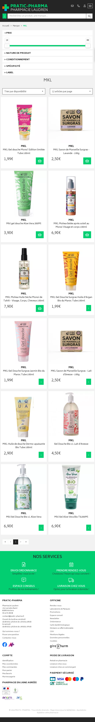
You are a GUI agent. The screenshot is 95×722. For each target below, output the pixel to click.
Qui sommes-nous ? (11, 631)
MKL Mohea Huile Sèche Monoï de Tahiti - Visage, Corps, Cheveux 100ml (23, 299)
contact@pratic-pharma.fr (13, 616)
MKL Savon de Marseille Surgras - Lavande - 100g (71, 151)
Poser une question (10, 635)
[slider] (7, 46)
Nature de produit (18, 53)
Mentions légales (57, 635)
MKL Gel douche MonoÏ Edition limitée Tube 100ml (24, 151)
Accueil (5, 26)
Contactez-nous (9, 638)
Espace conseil (56, 615)
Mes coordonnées (10, 664)
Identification (7, 661)
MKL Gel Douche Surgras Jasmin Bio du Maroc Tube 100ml (24, 372)
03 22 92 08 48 (7, 613)
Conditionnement (18, 60)
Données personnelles (59, 638)
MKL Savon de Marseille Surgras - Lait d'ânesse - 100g (71, 372)
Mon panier (7, 670)
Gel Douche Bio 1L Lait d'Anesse (71, 444)
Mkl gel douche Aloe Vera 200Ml (23, 224)
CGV (52, 631)
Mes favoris (7, 674)
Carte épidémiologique (60, 625)
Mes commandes (9, 667)
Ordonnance (55, 622)
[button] (23, 91)
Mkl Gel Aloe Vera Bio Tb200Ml (71, 517)
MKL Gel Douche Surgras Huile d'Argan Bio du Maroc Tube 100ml (71, 299)
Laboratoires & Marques (60, 609)
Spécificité (13, 66)
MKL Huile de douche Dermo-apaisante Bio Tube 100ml (24, 446)
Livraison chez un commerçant (63, 667)
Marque (16, 26)
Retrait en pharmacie (58, 661)
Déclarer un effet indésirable (61, 628)
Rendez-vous (56, 606)
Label (9, 73)
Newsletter (54, 619)
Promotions (55, 612)
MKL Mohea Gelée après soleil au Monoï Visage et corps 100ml (71, 225)
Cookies (53, 641)
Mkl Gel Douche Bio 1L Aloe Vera (23, 517)
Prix (9, 33)
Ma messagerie (8, 677)
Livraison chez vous (58, 664)
